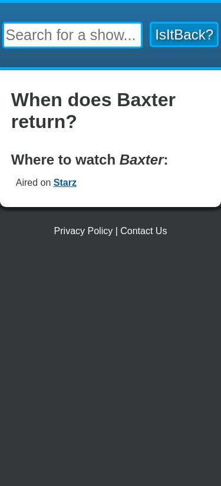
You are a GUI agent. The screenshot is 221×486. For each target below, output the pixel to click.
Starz (65, 183)
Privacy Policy (83, 231)
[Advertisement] (110, 366)
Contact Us (143, 231)
